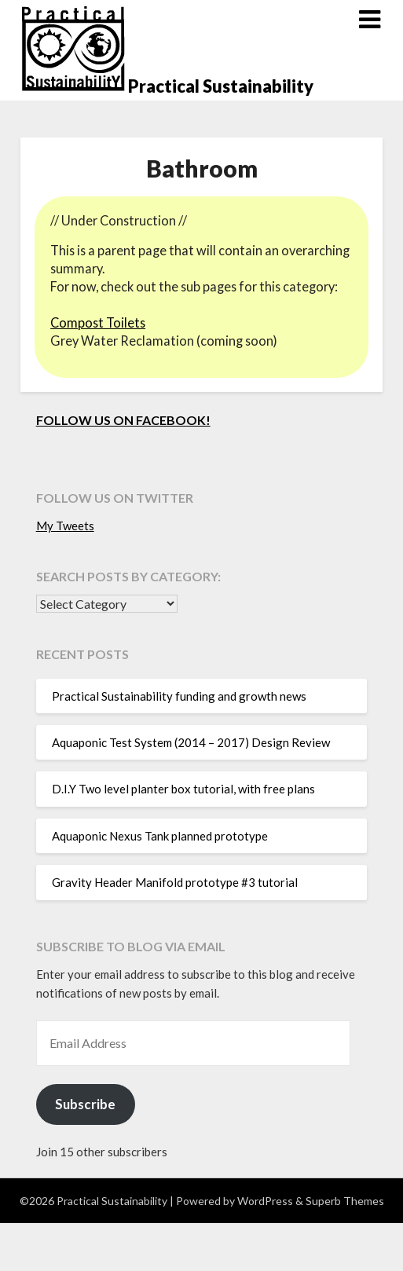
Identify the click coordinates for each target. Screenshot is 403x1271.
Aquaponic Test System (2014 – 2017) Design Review (191, 742)
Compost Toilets (97, 322)
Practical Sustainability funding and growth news (179, 696)
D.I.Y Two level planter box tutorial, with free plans (183, 789)
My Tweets (65, 525)
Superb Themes (345, 1200)
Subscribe (85, 1104)
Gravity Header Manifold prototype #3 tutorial (175, 882)
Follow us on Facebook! (123, 419)
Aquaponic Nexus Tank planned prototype (160, 836)
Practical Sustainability (220, 86)
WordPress (265, 1200)
